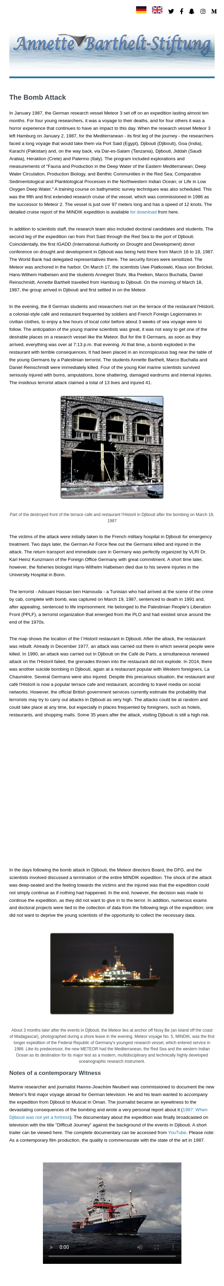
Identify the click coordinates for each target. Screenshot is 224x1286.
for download (143, 212)
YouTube (177, 1132)
